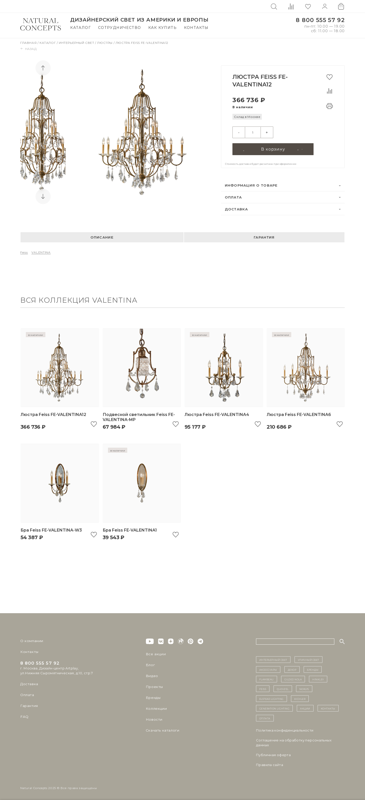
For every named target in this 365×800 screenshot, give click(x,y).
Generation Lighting (274, 707)
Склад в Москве (247, 117)
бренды (312, 668)
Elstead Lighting (271, 698)
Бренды (153, 697)
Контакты (196, 27)
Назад (28, 49)
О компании (31, 640)
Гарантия (264, 236)
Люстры (105, 43)
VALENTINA (40, 251)
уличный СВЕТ (308, 659)
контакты (328, 707)
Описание (102, 236)
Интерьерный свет (77, 43)
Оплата (233, 196)
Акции (305, 707)
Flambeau (266, 678)
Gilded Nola (293, 678)
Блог (150, 664)
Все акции (155, 653)
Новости (154, 718)
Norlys (304, 688)
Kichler (300, 698)
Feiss (24, 251)
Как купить (162, 27)
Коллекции (156, 707)
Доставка (236, 208)
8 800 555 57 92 (320, 20)
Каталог (80, 27)
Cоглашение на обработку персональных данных (294, 741)
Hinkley (318, 678)
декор (292, 668)
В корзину (273, 148)
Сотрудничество (119, 27)
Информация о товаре (251, 184)
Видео (151, 675)
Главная (29, 43)
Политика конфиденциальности (285, 729)
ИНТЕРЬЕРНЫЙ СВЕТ (273, 659)
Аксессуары (268, 668)
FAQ (24, 716)
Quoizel (283, 688)
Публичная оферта (273, 754)
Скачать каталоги (161, 729)
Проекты (154, 686)
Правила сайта (269, 764)
